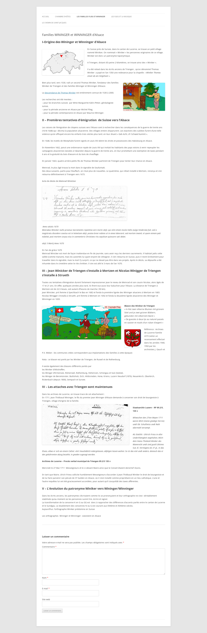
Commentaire (49, 546)
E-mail (46, 588)
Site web (46, 599)
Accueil (45, 16)
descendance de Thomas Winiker (60, 92)
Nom (45, 577)
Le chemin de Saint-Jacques (54, 23)
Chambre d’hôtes (63, 16)
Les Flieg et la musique (121, 16)
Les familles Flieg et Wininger (91, 16)
